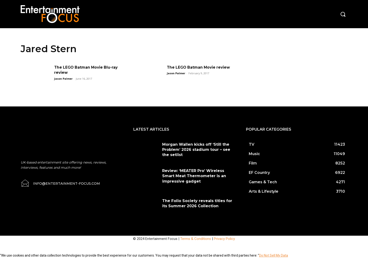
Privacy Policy (224, 239)
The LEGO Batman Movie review (199, 67)
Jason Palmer (63, 78)
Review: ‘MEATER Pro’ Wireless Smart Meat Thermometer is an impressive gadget (194, 176)
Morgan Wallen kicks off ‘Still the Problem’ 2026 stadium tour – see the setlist (196, 149)
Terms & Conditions (195, 239)
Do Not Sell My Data (273, 255)
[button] (342, 14)
